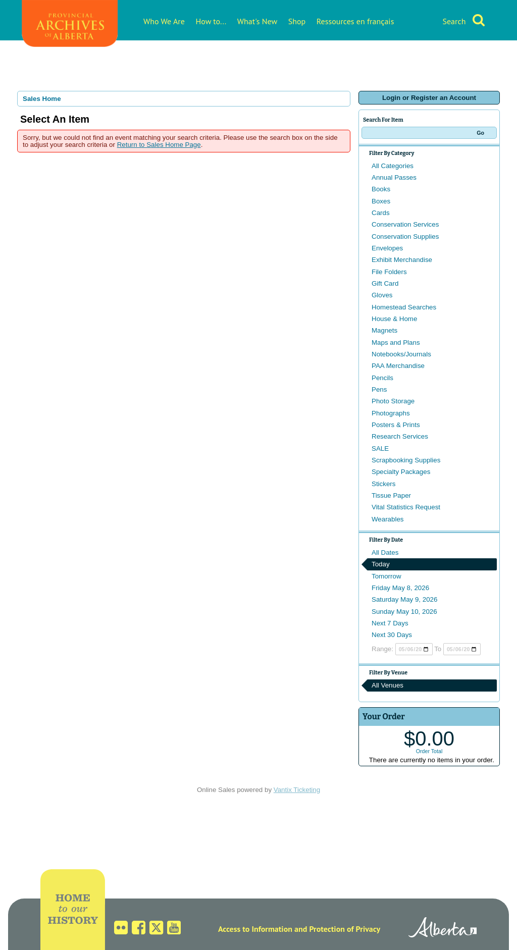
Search (454, 21)
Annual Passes (394, 177)
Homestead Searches (404, 307)
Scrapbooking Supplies (406, 460)
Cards (381, 213)
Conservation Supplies (405, 236)
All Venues (387, 685)
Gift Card (385, 283)
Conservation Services (405, 224)
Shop (296, 21)
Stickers (383, 484)
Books (381, 189)
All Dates (385, 552)
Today (381, 564)
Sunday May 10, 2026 (404, 611)
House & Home (394, 319)
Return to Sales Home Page (159, 144)
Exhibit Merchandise (402, 259)
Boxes (381, 201)
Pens (379, 389)
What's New (257, 21)
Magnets (384, 330)
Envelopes (387, 248)
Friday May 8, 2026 (400, 588)
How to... (211, 21)
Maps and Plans (396, 342)
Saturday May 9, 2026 (404, 599)
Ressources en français (355, 21)
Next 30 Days (392, 635)
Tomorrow (386, 576)
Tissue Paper (391, 495)
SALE (380, 448)
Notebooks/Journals (401, 354)
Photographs (391, 413)
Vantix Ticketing (297, 790)
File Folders (389, 272)
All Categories (392, 166)
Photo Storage (393, 401)
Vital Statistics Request (406, 507)
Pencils (382, 378)
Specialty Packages (401, 472)
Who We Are (164, 21)
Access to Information (255, 929)
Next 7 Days (390, 623)
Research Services (400, 436)
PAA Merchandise (398, 366)
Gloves (382, 295)
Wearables (387, 519)
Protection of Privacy (344, 929)
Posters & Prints (396, 425)
